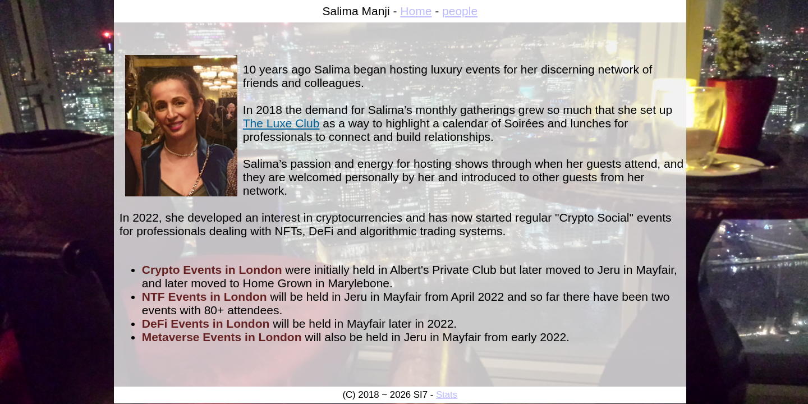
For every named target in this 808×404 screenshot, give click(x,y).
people (460, 10)
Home (415, 10)
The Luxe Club (281, 123)
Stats (446, 394)
